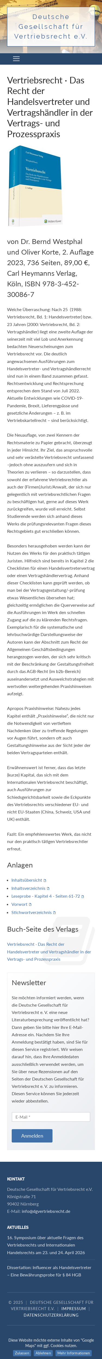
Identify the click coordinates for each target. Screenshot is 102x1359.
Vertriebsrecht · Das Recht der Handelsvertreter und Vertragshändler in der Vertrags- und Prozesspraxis (49, 951)
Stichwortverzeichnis (31, 912)
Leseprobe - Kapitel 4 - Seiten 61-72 (45, 895)
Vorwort (19, 904)
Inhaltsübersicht (26, 879)
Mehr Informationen (73, 1353)
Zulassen (22, 1353)
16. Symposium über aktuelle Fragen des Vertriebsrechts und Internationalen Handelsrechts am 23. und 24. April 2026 (46, 1245)
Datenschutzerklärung (51, 1315)
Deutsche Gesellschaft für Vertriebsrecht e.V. (51, 26)
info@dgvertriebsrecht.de (46, 1211)
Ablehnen (43, 1353)
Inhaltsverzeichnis (28, 888)
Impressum (73, 1308)
